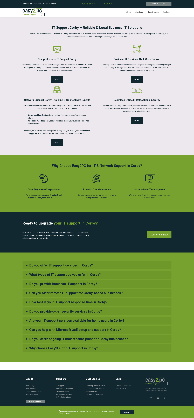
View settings (64, 413)
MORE (57, 79)
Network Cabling (62, 391)
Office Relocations (63, 397)
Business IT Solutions (64, 388)
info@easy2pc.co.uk (87, 3)
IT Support (60, 386)
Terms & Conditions (123, 386)
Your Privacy (121, 388)
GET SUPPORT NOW (159, 234)
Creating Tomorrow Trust (96, 386)
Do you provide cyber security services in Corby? (65, 311)
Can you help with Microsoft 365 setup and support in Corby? (75, 330)
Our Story (30, 386)
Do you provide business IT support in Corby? (63, 284)
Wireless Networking (64, 394)
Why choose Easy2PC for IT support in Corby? (63, 348)
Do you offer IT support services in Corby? (61, 265)
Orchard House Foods (94, 394)
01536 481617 (105, 3)
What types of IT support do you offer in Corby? (65, 275)
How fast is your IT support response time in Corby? (68, 302)
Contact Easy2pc (33, 394)
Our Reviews (31, 388)
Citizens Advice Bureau (95, 388)
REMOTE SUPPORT (158, 4)
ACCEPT (127, 412)
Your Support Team (34, 391)
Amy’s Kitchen (91, 391)
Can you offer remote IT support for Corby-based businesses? (76, 293)
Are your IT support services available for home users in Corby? (76, 320)
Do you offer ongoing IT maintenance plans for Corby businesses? (78, 339)
